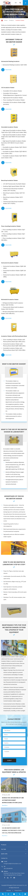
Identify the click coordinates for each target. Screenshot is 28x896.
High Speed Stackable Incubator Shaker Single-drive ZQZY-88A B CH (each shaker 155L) (14, 136)
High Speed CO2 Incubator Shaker (14, 98)
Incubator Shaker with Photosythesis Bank (15, 336)
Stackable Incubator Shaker (10, 127)
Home (5, 20)
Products (11, 20)
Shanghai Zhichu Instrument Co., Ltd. (17, 885)
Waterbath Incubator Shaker (10, 299)
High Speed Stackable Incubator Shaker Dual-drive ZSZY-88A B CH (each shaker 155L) (14, 143)
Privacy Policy (18, 890)
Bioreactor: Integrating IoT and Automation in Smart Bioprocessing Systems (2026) (12, 800)
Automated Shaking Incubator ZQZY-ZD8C (16, 65)
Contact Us (4, 858)
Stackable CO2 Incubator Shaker (13, 91)
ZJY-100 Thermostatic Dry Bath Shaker (15, 184)
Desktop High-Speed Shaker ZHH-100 (15, 186)
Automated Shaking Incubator (11, 61)
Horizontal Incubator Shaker (10, 263)
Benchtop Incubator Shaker (10, 180)
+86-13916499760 (8, 868)
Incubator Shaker (19, 20)
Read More (7, 69)
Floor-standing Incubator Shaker (12, 226)
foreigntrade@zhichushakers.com (12, 863)
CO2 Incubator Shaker (8, 87)
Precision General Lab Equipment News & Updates (14, 771)
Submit (10, 760)
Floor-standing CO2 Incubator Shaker (15, 100)
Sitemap (8, 890)
